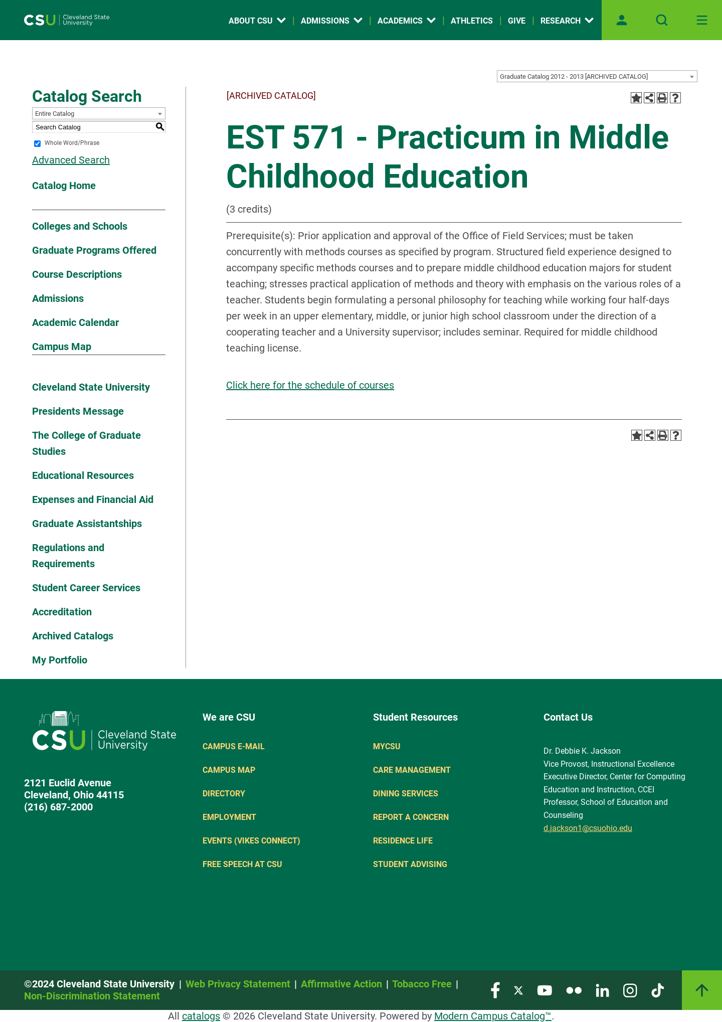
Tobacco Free (422, 984)
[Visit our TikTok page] (657, 989)
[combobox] (597, 76)
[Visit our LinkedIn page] (602, 989)
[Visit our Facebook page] (495, 989)
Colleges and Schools (79, 226)
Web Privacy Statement (238, 984)
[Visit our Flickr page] (574, 989)
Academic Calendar (75, 322)
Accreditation (62, 612)
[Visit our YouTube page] (544, 989)
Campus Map (61, 346)
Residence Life (403, 840)
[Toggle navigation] (702, 20)
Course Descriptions (77, 274)
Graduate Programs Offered (94, 250)
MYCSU (387, 746)
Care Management (412, 770)
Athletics (472, 21)
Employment (229, 817)
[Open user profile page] (622, 20)
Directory (224, 793)
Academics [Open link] (407, 21)
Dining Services (405, 793)
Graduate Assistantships (87, 524)
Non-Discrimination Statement (92, 996)
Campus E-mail (234, 746)
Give (516, 21)
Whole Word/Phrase (72, 143)
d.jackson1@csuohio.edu (588, 828)
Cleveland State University (91, 387)
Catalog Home (64, 186)
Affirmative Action (341, 984)
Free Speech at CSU (242, 864)
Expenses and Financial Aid (92, 499)
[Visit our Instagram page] (630, 989)
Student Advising (410, 864)
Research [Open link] (567, 21)
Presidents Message (78, 411)
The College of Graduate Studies (86, 443)
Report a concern (411, 817)
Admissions (58, 298)
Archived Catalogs (72, 636)
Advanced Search (71, 160)
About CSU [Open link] (257, 21)
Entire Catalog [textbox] (54, 113)
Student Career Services (86, 588)
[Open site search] (662, 20)
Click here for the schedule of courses (310, 385)
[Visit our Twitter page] (518, 989)
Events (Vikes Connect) (251, 840)
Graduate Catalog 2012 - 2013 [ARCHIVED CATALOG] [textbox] (574, 76)
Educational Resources (83, 475)
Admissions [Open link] (332, 21)
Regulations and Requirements (68, 556)
